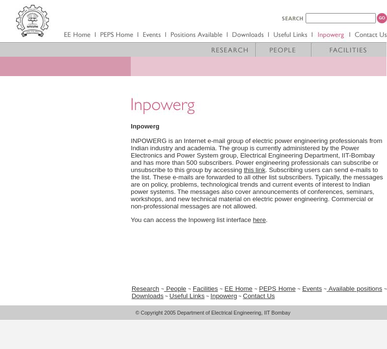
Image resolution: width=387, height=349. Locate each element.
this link (254, 170)
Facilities (205, 288)
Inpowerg (224, 296)
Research (145, 288)
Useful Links (187, 296)
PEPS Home (277, 288)
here (259, 219)
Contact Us (259, 296)
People (175, 288)
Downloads (148, 296)
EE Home (239, 288)
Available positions (355, 288)
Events (312, 288)
